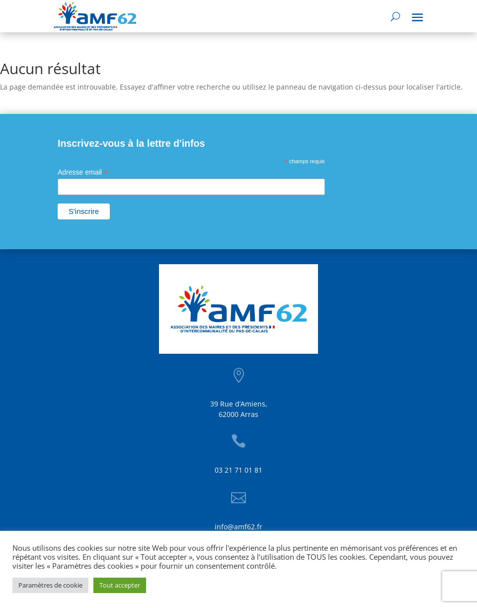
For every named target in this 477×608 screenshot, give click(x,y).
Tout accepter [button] (119, 585)
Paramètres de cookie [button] (50, 585)
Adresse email (83, 172)
